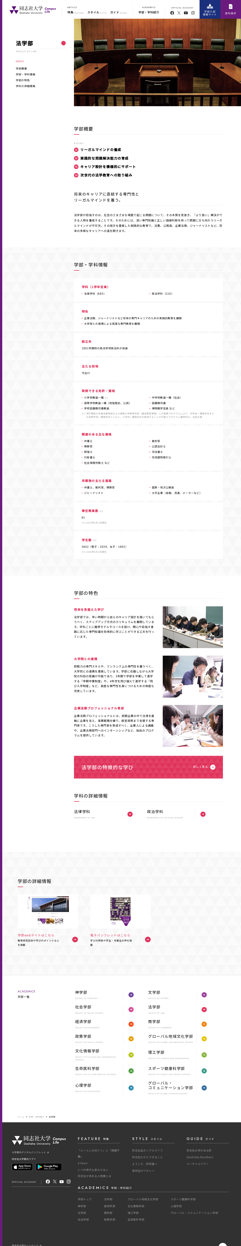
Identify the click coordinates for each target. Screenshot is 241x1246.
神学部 (82, 1206)
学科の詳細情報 (25, 86)
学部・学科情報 (25, 74)
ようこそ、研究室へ (144, 1164)
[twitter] (179, 13)
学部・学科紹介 (36, 1117)
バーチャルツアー (198, 1164)
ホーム (21, 1117)
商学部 (108, 1213)
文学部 (82, 1213)
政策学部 (109, 1219)
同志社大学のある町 (199, 1150)
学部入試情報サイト (210, 9)
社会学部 (83, 1219)
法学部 (52, 1117)
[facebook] (172, 13)
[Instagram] (69, 1182)
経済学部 (109, 1206)
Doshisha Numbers (200, 1157)
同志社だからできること (147, 1157)
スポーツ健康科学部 (183, 1199)
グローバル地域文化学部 (143, 1199)
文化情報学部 (136, 1206)
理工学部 (133, 1213)
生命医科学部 (136, 1219)
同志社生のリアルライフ (147, 1150)
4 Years (83, 1163)
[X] (55, 1182)
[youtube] (186, 13)
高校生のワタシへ (143, 1170)
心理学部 (176, 1206)
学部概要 (21, 68)
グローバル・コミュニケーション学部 (194, 1213)
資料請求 (230, 9)
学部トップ (85, 1199)
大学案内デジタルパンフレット (30, 1152)
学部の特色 (23, 80)
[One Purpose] (32, 10)
